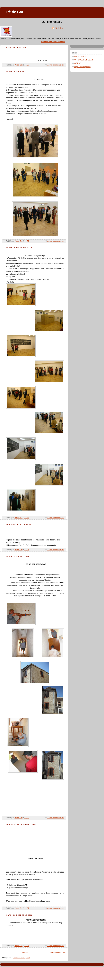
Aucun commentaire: (55, 65)
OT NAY (77, 63)
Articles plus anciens (58, 952)
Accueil (25, 952)
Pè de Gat (59, 28)
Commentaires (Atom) (21, 958)
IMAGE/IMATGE (80, 56)
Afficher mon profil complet (53, 42)
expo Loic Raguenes (82, 67)
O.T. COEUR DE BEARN (84, 60)
